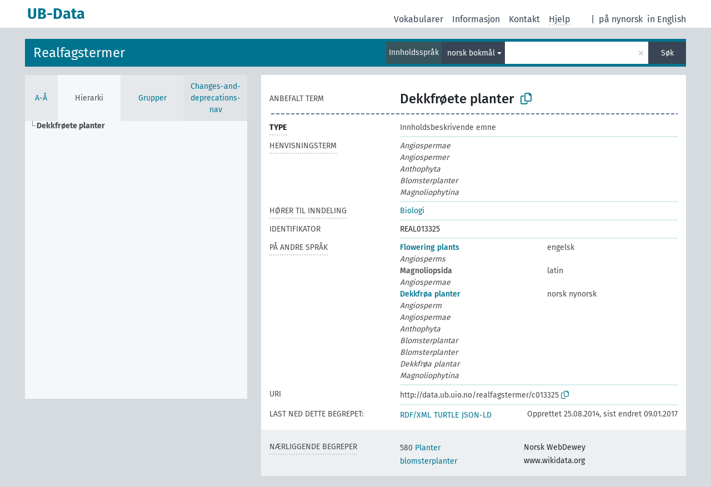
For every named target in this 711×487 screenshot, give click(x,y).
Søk (667, 53)
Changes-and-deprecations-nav (216, 98)
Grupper (152, 98)
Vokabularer (418, 19)
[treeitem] (75, 126)
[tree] (136, 260)
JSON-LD (477, 415)
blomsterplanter (428, 461)
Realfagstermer (79, 53)
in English (666, 19)
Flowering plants (429, 247)
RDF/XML (415, 415)
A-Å (41, 98)
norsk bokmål (471, 53)
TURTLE (446, 415)
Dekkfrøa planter (430, 294)
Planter (420, 448)
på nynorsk (621, 19)
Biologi (412, 210)
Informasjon (476, 19)
